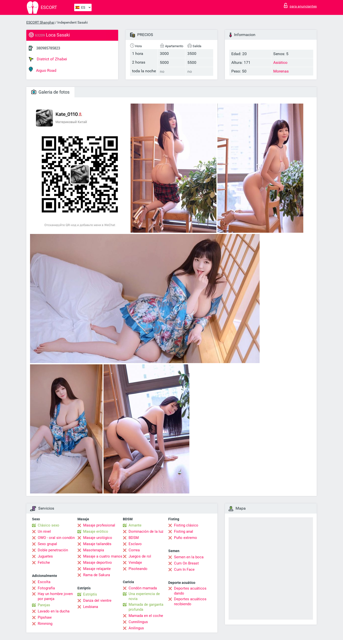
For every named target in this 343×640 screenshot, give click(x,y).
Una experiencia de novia (144, 596)
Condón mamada (143, 588)
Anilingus (136, 628)
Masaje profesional (99, 525)
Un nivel (44, 531)
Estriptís (90, 594)
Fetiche (44, 562)
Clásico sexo (48, 525)
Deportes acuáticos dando (190, 591)
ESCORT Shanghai (40, 22)
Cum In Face (184, 569)
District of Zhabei (48, 59)
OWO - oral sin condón (56, 537)
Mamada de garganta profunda (146, 607)
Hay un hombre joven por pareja (55, 596)
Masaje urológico (97, 537)
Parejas (44, 605)
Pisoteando (138, 568)
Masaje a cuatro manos (102, 556)
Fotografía (46, 588)
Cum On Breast (186, 563)
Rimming (45, 623)
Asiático (280, 62)
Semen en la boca (189, 557)
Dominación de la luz (146, 531)
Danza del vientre (97, 600)
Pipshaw (45, 617)
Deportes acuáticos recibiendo (190, 601)
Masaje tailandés (97, 544)
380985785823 (48, 48)
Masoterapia (93, 550)
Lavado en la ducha (53, 611)
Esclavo (135, 544)
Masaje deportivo (97, 562)
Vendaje (135, 562)
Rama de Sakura (96, 575)
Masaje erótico (95, 531)
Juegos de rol (140, 556)
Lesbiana (90, 606)
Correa (134, 550)
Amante (135, 525)
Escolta (44, 582)
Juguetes (45, 556)
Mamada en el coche (146, 615)
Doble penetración (53, 550)
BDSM (134, 537)
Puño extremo (185, 537)
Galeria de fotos (50, 92)
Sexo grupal (47, 544)
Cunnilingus (138, 622)
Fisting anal (183, 531)
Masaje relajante (97, 568)
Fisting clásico (186, 525)
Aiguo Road (42, 70)
